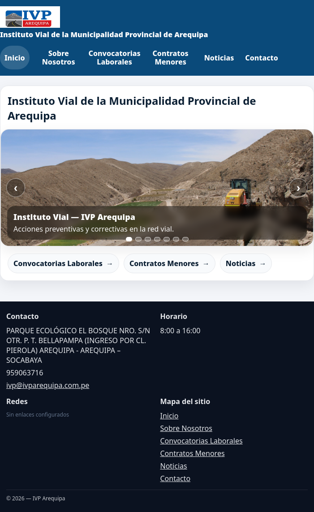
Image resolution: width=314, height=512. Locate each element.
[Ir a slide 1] (129, 239)
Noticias (219, 58)
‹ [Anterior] (16, 187)
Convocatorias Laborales (115, 57)
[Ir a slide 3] (148, 239)
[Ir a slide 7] (185, 239)
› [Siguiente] (299, 187)
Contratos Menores (171, 57)
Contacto (261, 58)
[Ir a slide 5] (166, 239)
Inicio (14, 58)
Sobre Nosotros (58, 57)
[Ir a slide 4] (157, 239)
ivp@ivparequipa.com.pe (47, 385)
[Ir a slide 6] (176, 239)
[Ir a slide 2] (138, 239)
